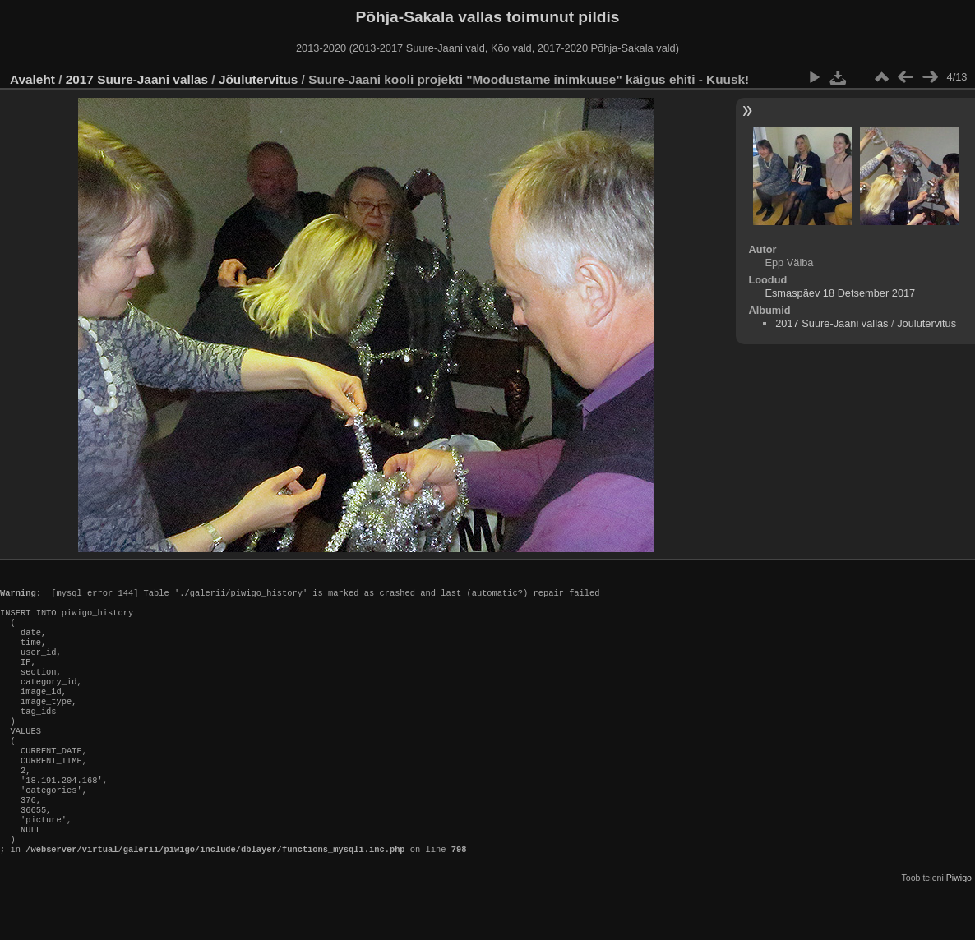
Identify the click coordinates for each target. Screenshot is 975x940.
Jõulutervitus (258, 79)
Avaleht (32, 79)
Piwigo (959, 927)
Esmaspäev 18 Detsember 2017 (840, 293)
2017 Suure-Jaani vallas (137, 79)
